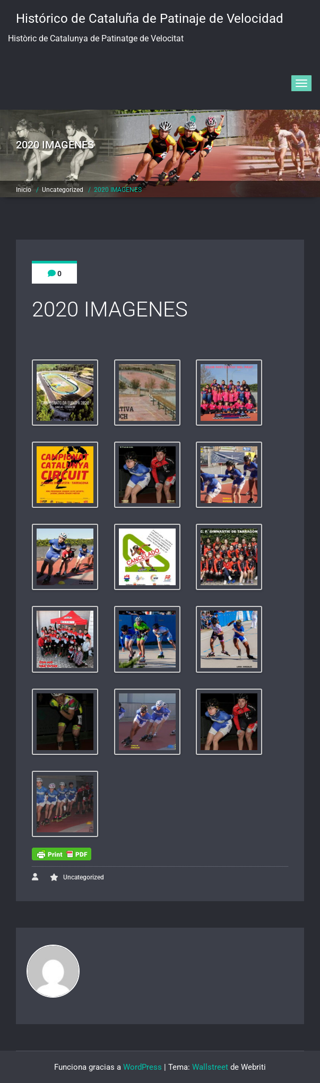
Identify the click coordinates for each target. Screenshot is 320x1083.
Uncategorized (62, 189)
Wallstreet (210, 1067)
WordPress (142, 1067)
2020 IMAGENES (118, 189)
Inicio (23, 189)
